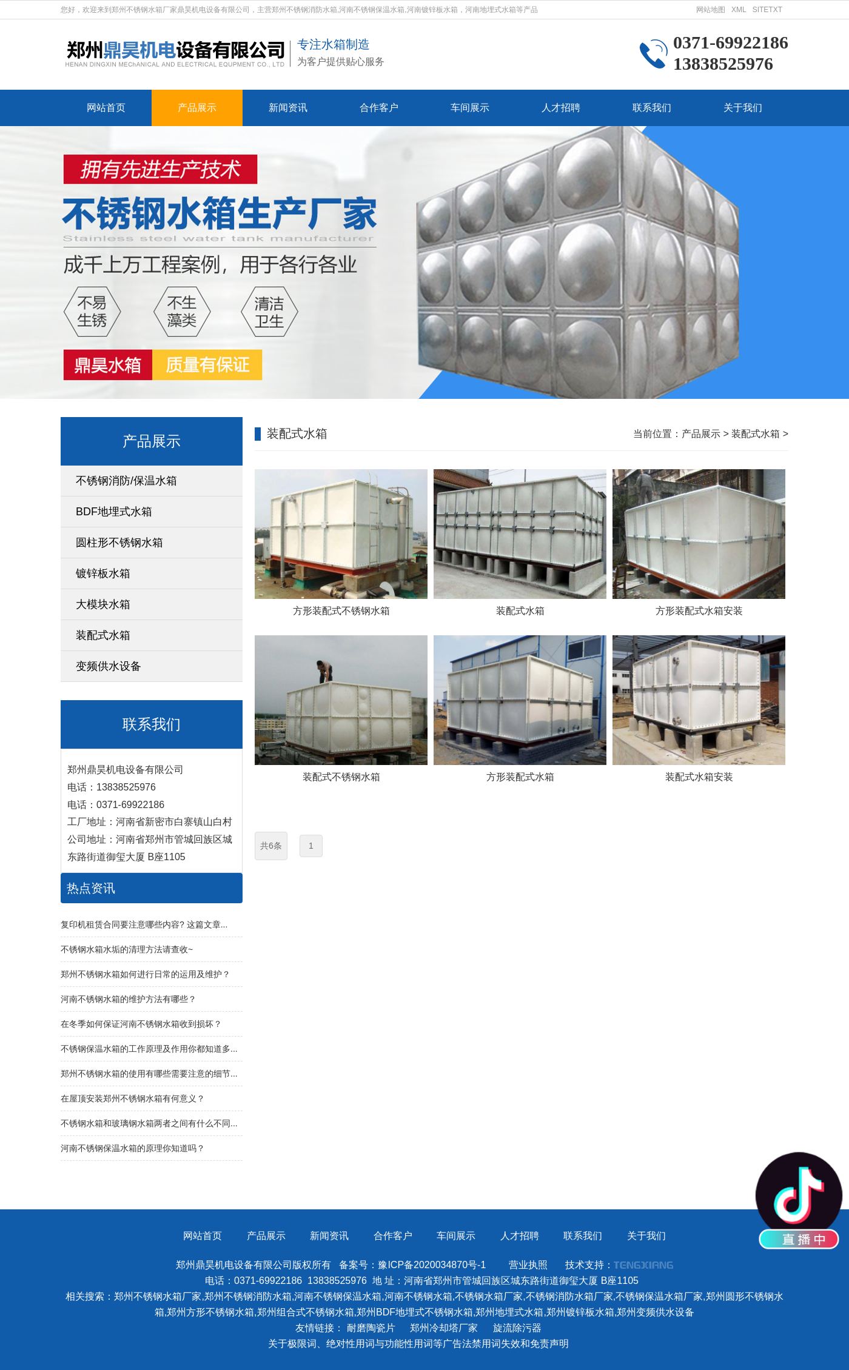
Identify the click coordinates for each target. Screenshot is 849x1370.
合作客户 (379, 107)
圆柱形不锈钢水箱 (119, 542)
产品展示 (197, 107)
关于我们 (742, 107)
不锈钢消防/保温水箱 (126, 481)
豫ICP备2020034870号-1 (432, 1265)
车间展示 (470, 107)
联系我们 (652, 107)
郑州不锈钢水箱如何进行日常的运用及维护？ (145, 974)
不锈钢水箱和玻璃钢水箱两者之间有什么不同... (149, 1123)
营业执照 (528, 1265)
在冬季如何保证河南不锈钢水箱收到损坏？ (141, 1024)
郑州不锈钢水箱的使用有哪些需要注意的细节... (149, 1073)
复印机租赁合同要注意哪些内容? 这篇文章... (144, 924)
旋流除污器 (517, 1328)
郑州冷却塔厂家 (444, 1328)
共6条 (271, 845)
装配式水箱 (103, 635)
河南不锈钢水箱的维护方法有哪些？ (128, 999)
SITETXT (767, 9)
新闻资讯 (288, 107)
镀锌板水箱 (103, 573)
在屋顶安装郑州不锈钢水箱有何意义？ (133, 1098)
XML (739, 9)
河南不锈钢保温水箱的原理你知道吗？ (133, 1148)
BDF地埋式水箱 (114, 512)
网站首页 (106, 107)
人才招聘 (561, 107)
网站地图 (710, 9)
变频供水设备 (108, 666)
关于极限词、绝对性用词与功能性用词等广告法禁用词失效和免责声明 (418, 1343)
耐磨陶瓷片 (371, 1328)
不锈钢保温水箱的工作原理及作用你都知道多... (149, 1049)
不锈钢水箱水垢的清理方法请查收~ (127, 949)
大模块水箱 (103, 604)
